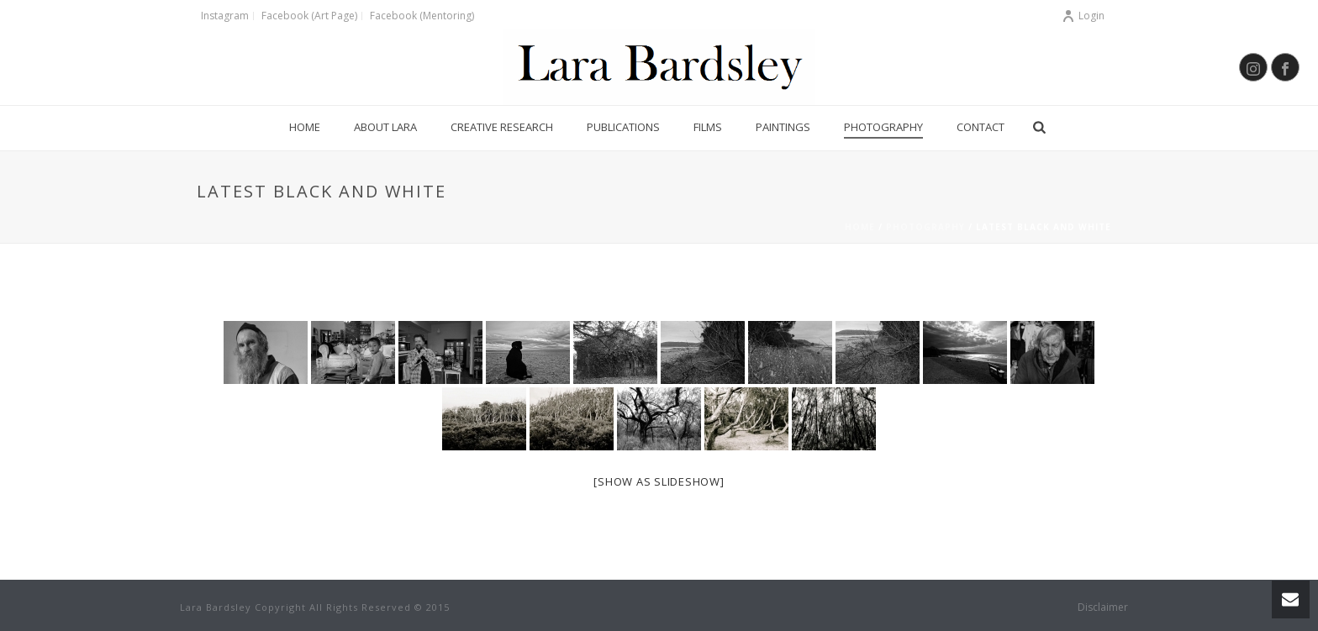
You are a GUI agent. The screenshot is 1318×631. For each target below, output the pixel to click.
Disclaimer (1103, 607)
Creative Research (502, 126)
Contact (980, 126)
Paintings (783, 126)
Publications (623, 126)
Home (304, 126)
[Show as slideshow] (658, 481)
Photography (883, 126)
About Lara (385, 126)
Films (707, 126)
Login (1083, 15)
